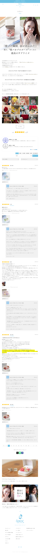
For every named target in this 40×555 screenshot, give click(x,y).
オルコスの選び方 (8, 534)
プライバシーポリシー (29, 530)
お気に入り (7, 542)
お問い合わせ (18, 538)
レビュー (6, 540)
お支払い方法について (19, 534)
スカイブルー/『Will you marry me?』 (11, 170)
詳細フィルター (35, 155)
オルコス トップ (7, 528)
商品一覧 (6, 530)
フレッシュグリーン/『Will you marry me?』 (12, 213)
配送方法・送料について (20, 536)
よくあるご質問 (7, 538)
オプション (7, 536)
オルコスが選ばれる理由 (9, 532)
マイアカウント (18, 528)
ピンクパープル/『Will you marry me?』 (11, 287)
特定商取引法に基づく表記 (30, 528)
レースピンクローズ (7, 361)
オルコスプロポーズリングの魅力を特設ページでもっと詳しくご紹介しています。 (20, 470)
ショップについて (18, 532)
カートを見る (18, 530)
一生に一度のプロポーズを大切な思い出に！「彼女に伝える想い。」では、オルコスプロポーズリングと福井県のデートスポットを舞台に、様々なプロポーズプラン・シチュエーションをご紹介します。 (20, 496)
